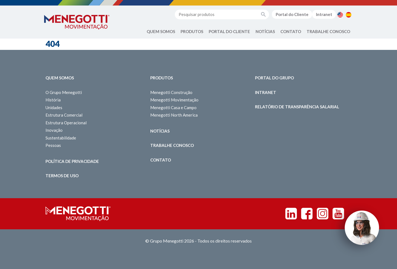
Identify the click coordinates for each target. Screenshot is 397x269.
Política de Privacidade (72, 161)
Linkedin (291, 213)
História (53, 99)
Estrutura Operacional (66, 122)
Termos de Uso (62, 175)
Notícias (265, 31)
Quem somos (59, 77)
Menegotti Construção (171, 92)
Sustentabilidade (60, 137)
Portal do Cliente (292, 14)
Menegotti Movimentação (174, 99)
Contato (290, 31)
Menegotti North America (174, 114)
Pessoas (53, 145)
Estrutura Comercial (63, 114)
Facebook (307, 213)
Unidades (53, 107)
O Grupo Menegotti (63, 92)
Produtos (192, 31)
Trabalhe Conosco (328, 31)
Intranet (324, 14)
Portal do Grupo (274, 77)
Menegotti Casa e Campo (173, 107)
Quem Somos (161, 31)
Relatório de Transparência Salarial (297, 106)
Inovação (54, 130)
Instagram (322, 213)
